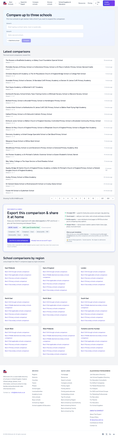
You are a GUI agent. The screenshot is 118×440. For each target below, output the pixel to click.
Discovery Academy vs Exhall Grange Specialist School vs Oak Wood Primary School (36, 134)
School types (36, 388)
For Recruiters (94, 397)
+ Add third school (13, 40)
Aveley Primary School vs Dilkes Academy (21, 177)
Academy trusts (37, 394)
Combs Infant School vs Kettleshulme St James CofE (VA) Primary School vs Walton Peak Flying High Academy (46, 107)
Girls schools (36, 397)
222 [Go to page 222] (108, 198)
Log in (97, 3)
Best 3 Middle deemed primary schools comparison (59, 335)
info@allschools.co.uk (18, 392)
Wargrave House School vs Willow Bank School (23, 141)
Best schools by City (67, 411)
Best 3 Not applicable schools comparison (18, 275)
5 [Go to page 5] (72, 198)
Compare (26, 40)
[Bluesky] (114, 434)
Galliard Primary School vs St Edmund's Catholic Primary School (29, 114)
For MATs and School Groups (99, 391)
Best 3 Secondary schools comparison (17, 284)
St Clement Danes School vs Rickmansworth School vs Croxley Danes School (34, 184)
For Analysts (94, 388)
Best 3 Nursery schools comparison (16, 278)
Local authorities (37, 391)
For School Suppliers (96, 405)
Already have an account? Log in (41, 240)
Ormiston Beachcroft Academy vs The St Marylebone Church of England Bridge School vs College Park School (46, 74)
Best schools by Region (68, 400)
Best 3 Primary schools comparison (16, 281)
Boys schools (36, 400)
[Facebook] (103, 434)
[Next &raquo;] (113, 198)
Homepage (64, 374)
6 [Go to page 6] (76, 198)
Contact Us (93, 425)
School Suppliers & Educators (65, 3)
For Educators (94, 403)
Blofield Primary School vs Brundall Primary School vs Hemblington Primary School (36, 101)
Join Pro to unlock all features (18, 240)
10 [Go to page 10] (93, 198)
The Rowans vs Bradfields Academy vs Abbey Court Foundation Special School (34, 60)
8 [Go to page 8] (84, 198)
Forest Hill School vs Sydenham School (20, 191)
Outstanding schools (67, 394)
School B (8, 31)
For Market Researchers (97, 386)
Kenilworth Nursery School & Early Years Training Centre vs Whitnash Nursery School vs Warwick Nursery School (47, 94)
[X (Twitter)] (107, 434)
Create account (107, 3)
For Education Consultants (98, 380)
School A (8, 23)
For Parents (93, 400)
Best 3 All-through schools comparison (17, 272)
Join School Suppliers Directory (100, 377)
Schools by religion (38, 403)
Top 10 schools (65, 397)
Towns (34, 383)
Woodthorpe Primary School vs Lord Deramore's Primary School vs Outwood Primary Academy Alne (42, 148)
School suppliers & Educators (41, 405)
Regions (34, 374)
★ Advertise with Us (96, 420)
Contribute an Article (96, 423)
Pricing (90, 3)
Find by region (65, 386)
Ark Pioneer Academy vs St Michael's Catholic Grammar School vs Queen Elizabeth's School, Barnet (42, 154)
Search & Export (22, 3)
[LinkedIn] (110, 434)
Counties (35, 380)
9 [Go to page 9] (88, 198)
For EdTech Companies (97, 383)
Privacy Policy (94, 417)
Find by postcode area (68, 391)
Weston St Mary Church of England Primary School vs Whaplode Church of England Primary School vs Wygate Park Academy (51, 128)
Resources (82, 3)
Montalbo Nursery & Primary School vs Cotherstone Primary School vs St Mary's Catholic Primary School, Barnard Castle (49, 67)
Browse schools (51, 3)
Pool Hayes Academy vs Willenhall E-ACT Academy (24, 87)
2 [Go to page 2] (59, 198)
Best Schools (12, 3)
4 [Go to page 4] (67, 198)
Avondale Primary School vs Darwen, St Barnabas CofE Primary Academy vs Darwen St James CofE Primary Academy (48, 80)
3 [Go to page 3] (63, 198)
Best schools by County (68, 408)
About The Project (95, 414)
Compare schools (35, 3)
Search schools (66, 380)
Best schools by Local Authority (71, 403)
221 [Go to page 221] (102, 198)
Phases (34, 386)
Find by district (65, 388)
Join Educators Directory (97, 374)
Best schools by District (68, 405)
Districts (34, 377)
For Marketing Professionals (98, 394)
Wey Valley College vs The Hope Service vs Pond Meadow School (29, 161)
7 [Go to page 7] (80, 198)
